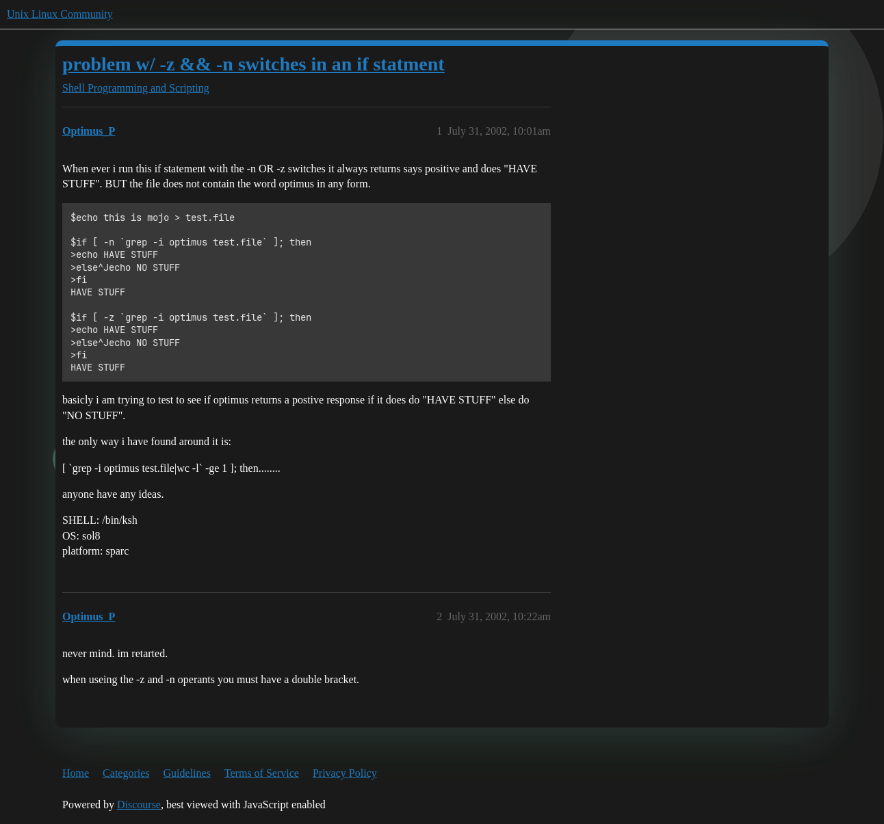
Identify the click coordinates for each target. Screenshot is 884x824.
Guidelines (187, 773)
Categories (126, 773)
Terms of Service (261, 773)
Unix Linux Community (60, 14)
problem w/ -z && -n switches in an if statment (253, 64)
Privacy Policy (345, 773)
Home (75, 773)
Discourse (139, 804)
